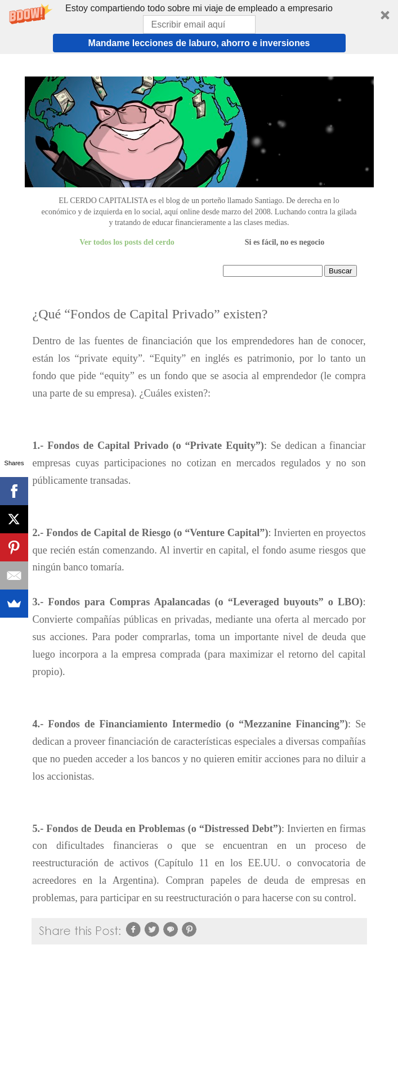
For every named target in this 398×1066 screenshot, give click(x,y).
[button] (199, 27)
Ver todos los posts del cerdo (126, 242)
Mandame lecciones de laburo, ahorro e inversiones (199, 43)
